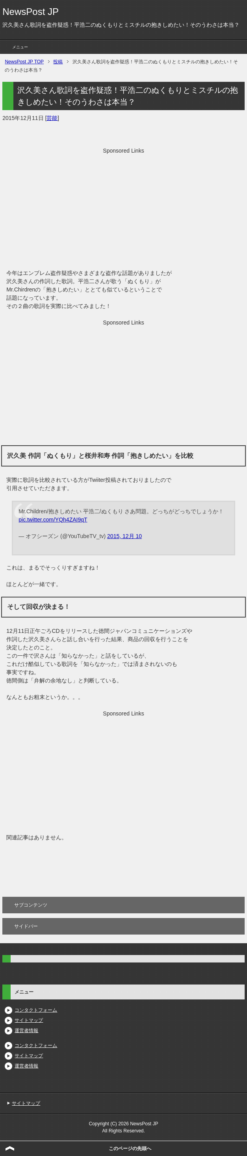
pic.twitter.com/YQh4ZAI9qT (53, 519)
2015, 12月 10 (124, 536)
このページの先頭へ (130, 1148)
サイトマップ (29, 1020)
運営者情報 (26, 1030)
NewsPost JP (30, 11)
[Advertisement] (123, 210)
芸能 (52, 118)
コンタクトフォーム (36, 1010)
